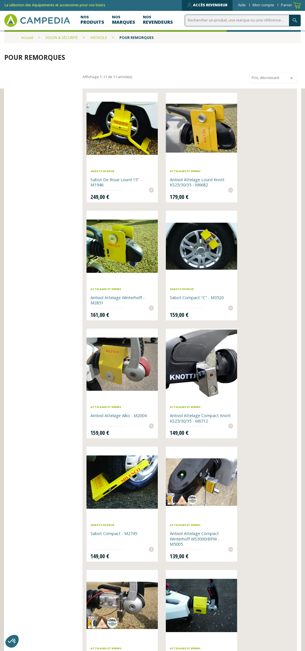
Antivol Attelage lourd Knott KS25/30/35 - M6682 (187, 173)
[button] (12, 641)
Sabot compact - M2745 (114, 391)
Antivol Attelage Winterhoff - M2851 (261, 173)
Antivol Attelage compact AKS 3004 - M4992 (258, 394)
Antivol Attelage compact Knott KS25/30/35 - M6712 (259, 284)
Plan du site (169, 617)
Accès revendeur (207, 5)
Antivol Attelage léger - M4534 (113, 509)
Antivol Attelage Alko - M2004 (183, 284)
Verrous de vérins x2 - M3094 (183, 509)
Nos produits (98, 617)
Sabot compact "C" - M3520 (118, 281)
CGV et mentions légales (183, 625)
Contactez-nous (101, 625)
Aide (242, 5)
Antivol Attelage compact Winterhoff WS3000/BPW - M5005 (187, 397)
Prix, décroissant (273, 78)
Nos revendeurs (101, 609)
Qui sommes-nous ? (177, 609)
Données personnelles (108, 633)
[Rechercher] (243, 20)
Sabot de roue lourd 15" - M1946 (116, 173)
